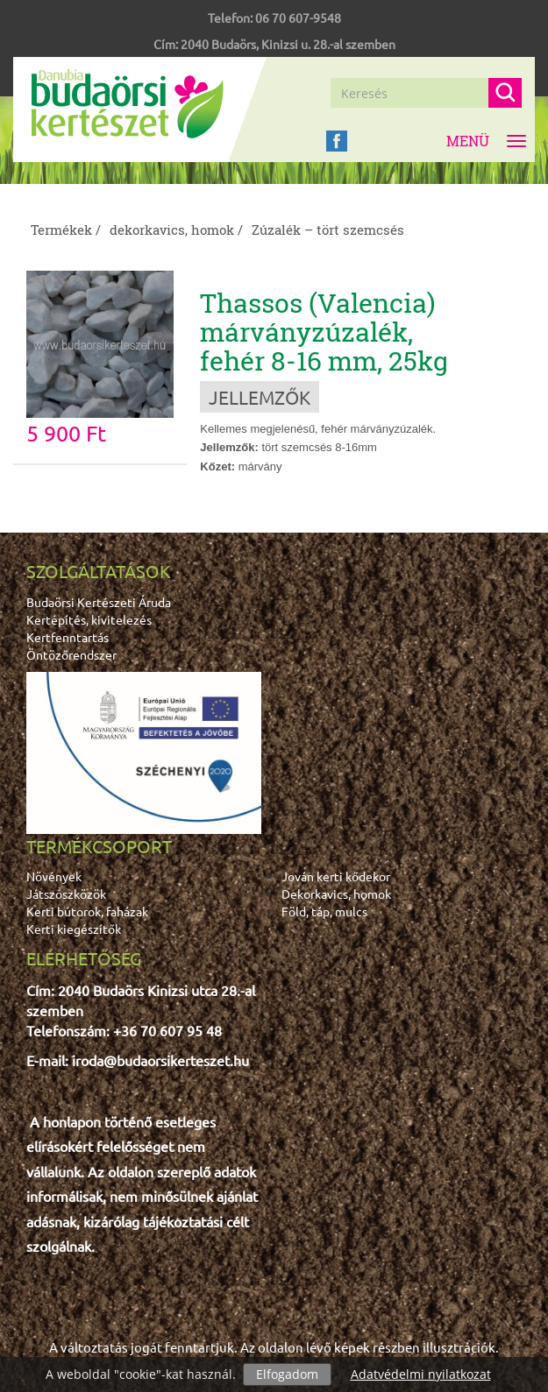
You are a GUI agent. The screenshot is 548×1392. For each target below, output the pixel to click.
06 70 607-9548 (298, 17)
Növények (54, 876)
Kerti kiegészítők (73, 928)
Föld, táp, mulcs (324, 911)
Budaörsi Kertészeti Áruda (98, 602)
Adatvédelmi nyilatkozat (421, 1374)
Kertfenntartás (67, 637)
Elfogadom (287, 1374)
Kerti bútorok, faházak (87, 911)
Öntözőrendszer (71, 654)
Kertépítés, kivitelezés (89, 619)
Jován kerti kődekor (335, 876)
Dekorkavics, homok (336, 893)
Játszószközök (66, 893)
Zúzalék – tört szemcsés (328, 229)
